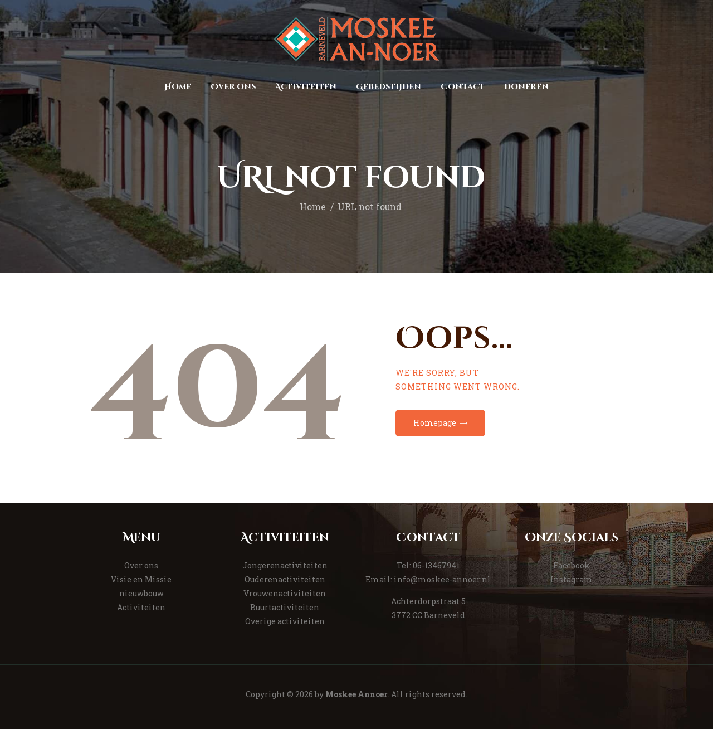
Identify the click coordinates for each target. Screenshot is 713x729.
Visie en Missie (141, 579)
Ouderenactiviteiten (285, 579)
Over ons (141, 565)
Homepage (434, 422)
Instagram (571, 579)
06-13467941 (436, 565)
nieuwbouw (141, 593)
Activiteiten (141, 607)
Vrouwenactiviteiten (284, 593)
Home (313, 206)
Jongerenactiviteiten (285, 565)
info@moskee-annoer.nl (442, 579)
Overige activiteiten (285, 621)
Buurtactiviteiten (284, 607)
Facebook (571, 565)
